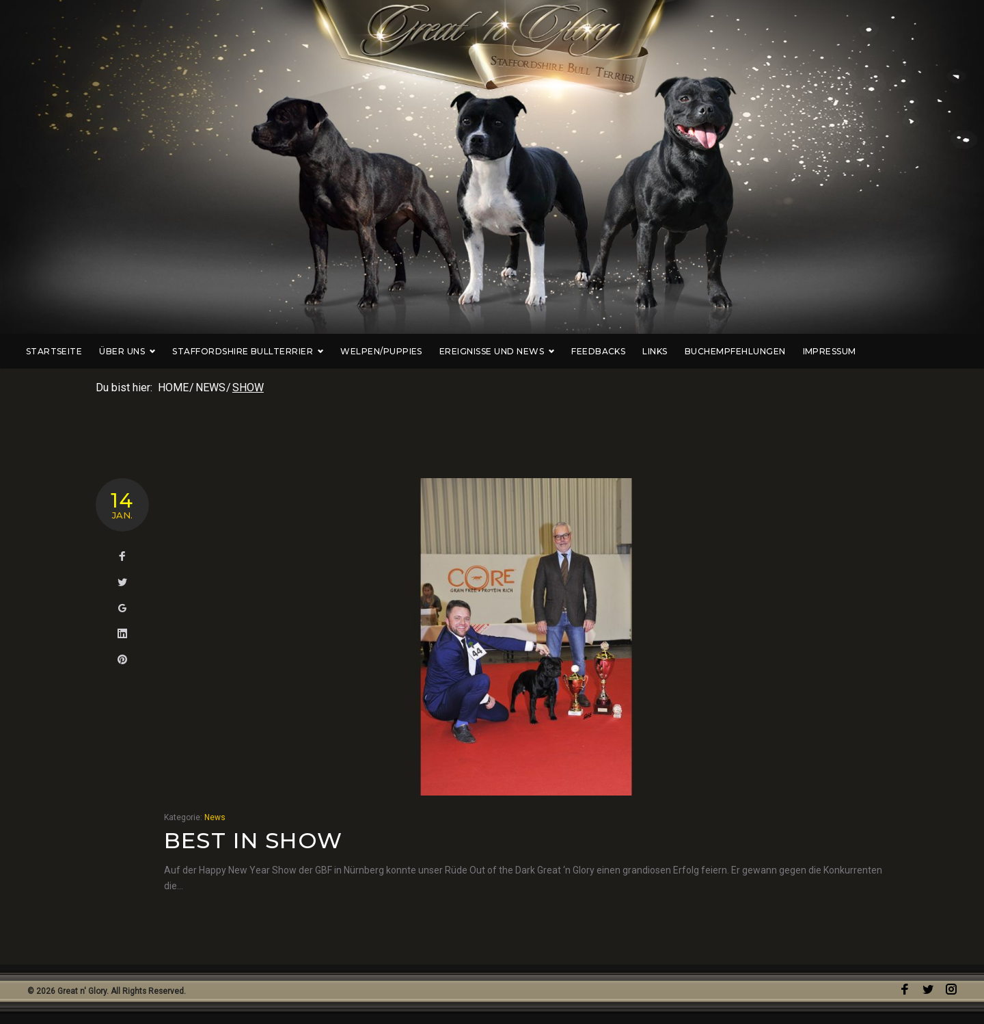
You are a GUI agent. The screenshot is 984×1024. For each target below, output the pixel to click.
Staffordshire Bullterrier (298, 351)
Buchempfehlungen (786, 351)
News (210, 387)
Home (173, 387)
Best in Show (253, 840)
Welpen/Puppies (433, 351)
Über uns (178, 351)
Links (706, 351)
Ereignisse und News (548, 351)
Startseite (105, 351)
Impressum (880, 351)
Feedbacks (649, 351)
